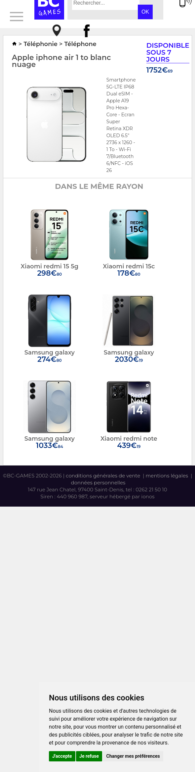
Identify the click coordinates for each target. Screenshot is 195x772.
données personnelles (98, 482)
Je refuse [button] (89, 756)
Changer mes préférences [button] (133, 756)
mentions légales (166, 475)
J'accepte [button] (62, 756)
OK (145, 12)
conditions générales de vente (103, 475)
